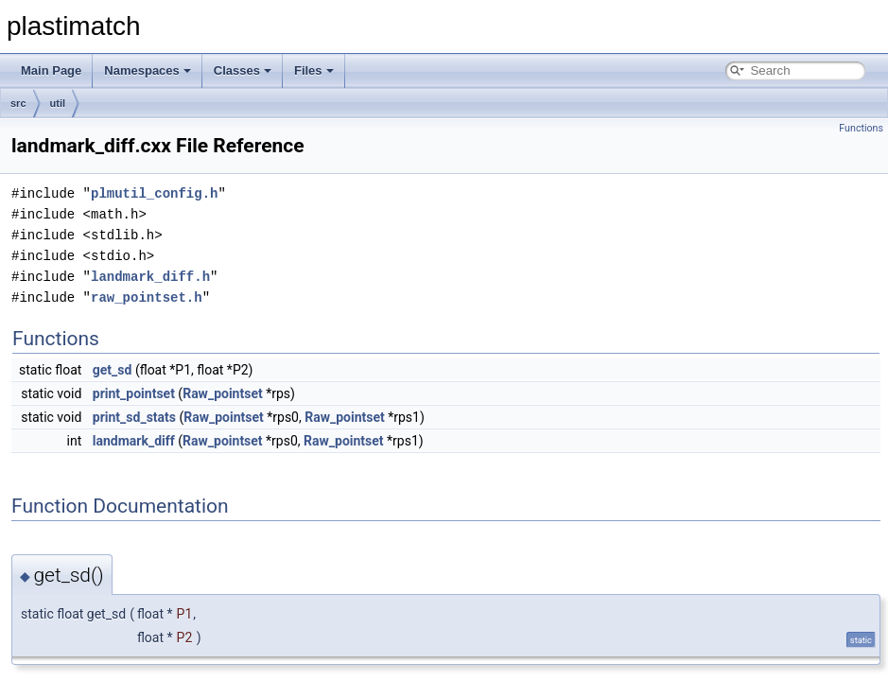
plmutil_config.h (154, 193)
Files (314, 70)
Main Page (51, 70)
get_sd (112, 369)
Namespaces (147, 70)
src (18, 103)
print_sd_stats (134, 417)
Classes (242, 70)
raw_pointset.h (146, 297)
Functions (861, 128)
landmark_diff (134, 440)
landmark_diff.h (150, 277)
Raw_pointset (223, 393)
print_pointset (134, 393)
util (58, 103)
